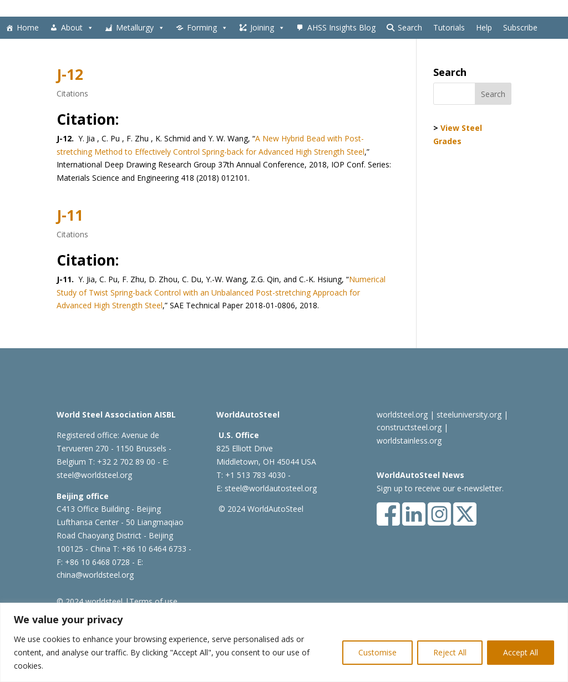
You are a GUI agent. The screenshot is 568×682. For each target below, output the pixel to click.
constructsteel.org (409, 427)
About (77, 28)
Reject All (449, 652)
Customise (377, 652)
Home (28, 27)
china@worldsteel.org (95, 574)
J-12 (70, 74)
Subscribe (520, 27)
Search (410, 27)
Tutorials (449, 27)
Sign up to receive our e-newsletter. (440, 488)
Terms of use (153, 601)
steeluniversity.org (469, 414)
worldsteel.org (402, 414)
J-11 (70, 215)
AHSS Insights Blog (341, 27)
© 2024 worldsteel (90, 601)
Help (484, 27)
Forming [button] (207, 28)
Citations (72, 93)
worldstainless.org (409, 440)
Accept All (520, 652)
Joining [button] (267, 28)
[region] (284, 642)
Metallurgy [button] (140, 28)
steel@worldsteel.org (94, 475)
